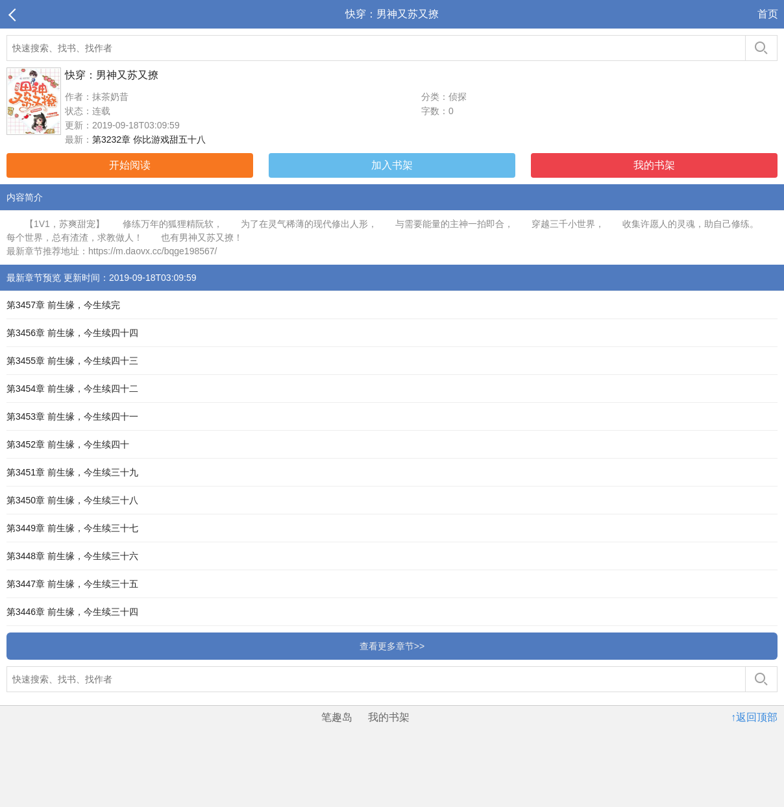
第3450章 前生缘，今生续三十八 (72, 500)
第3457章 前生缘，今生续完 (63, 305)
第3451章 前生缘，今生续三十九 (72, 472)
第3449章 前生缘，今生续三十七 (72, 528)
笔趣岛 (336, 717)
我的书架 (654, 165)
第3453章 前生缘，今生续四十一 (72, 416)
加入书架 (392, 165)
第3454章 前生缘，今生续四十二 (72, 388)
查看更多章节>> (392, 646)
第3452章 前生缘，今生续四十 (67, 444)
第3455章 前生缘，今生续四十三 (72, 360)
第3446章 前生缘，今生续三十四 (72, 612)
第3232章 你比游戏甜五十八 (149, 139)
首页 (767, 13)
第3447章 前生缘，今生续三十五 (72, 584)
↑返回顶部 (754, 717)
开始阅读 (130, 165)
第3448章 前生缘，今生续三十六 (72, 556)
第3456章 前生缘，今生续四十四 (72, 333)
